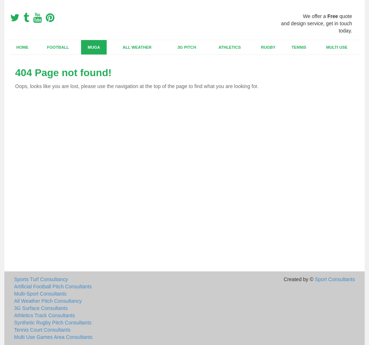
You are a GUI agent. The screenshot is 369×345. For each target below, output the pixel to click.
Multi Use (336, 47)
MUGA (94, 47)
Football (58, 47)
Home (22, 47)
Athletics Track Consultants (44, 315)
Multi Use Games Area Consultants (53, 337)
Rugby (268, 47)
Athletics (229, 47)
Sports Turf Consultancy (41, 279)
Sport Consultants (335, 279)
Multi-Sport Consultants (40, 294)
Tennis (299, 47)
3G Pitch (187, 47)
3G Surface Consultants (41, 308)
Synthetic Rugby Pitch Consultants (53, 323)
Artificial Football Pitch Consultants (53, 286)
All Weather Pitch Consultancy (48, 301)
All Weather (137, 47)
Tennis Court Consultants (42, 330)
